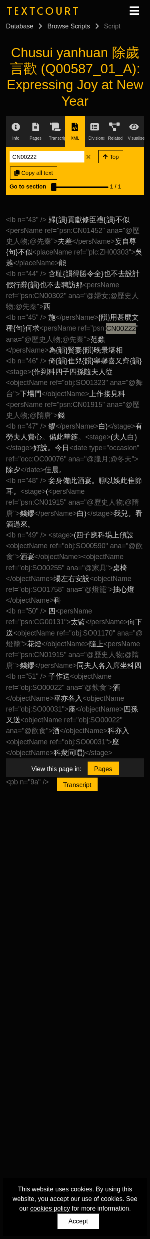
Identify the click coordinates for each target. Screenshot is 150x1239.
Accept (78, 1221)
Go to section (28, 186)
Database (20, 26)
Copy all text (33, 173)
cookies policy (50, 1208)
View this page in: (56, 769)
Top (111, 157)
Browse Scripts (68, 26)
